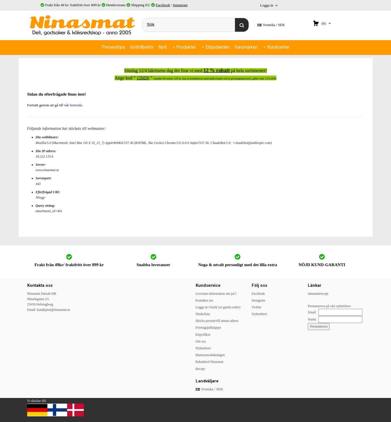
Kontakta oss (204, 300)
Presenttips (113, 47)
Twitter (256, 307)
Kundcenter (278, 47)
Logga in (267, 5)
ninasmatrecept (318, 294)
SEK (271, 25)
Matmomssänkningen (210, 355)
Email (312, 312)
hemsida (76, 105)
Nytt (163, 47)
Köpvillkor (203, 335)
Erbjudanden (218, 47)
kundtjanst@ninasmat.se (53, 310)
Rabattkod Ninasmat (209, 362)
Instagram (180, 5)
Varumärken (246, 47)
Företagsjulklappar (208, 328)
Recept (200, 369)
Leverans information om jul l (216, 294)
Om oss (201, 341)
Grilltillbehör (142, 47)
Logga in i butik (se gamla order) (218, 307)
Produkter (186, 47)
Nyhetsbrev (203, 348)
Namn (312, 319)
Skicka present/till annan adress (217, 321)
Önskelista (203, 314)
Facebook (163, 5)
